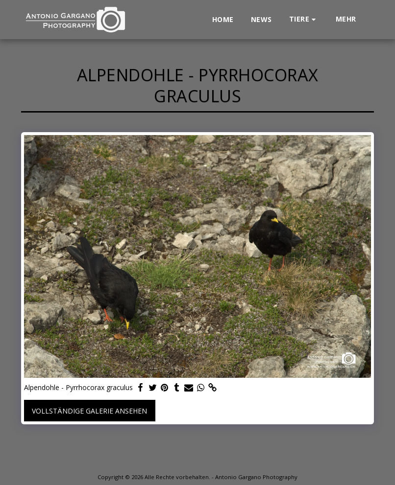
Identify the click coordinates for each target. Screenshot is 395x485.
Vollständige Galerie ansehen (89, 411)
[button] (303, 19)
